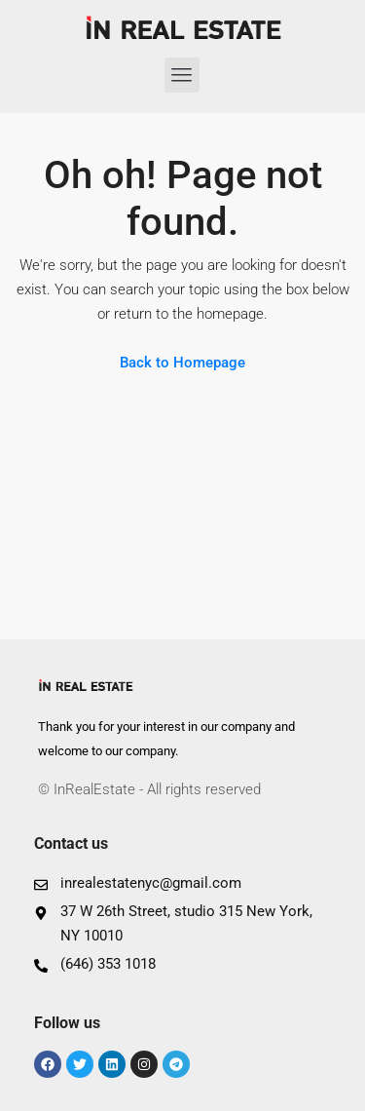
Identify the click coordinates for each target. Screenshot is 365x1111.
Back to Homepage (182, 362)
